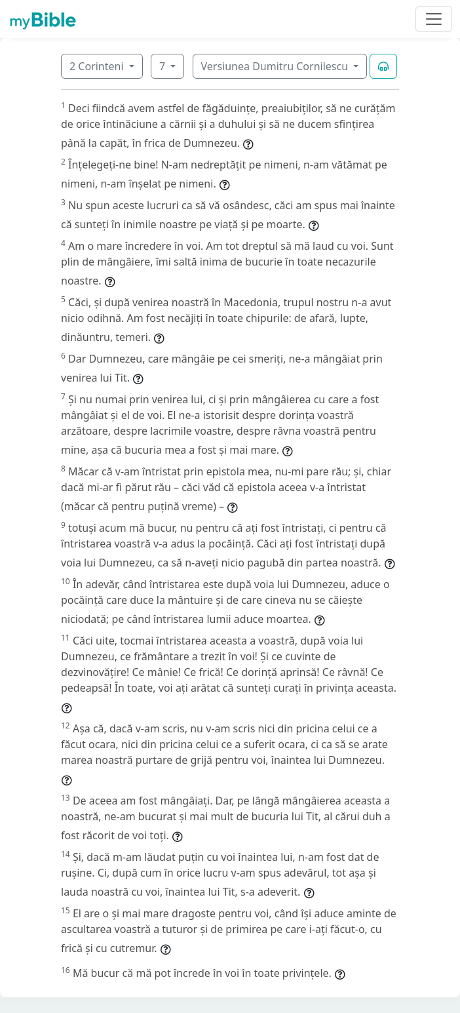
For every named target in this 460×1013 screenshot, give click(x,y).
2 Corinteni (97, 66)
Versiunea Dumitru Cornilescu (276, 66)
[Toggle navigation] (433, 19)
